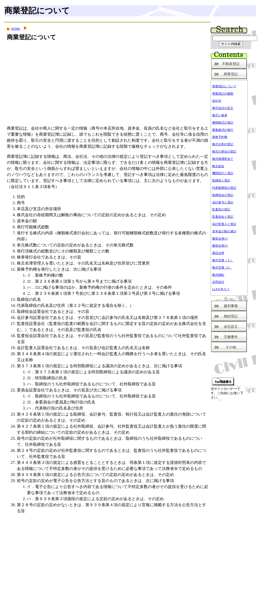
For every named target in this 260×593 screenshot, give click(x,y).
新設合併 (218, 253)
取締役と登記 (221, 180)
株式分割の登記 (222, 144)
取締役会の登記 (222, 195)
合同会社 (218, 282)
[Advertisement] (107, 86)
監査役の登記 (221, 209)
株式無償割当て (222, 159)
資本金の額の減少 (224, 231)
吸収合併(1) (220, 238)
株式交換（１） (222, 260)
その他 (231, 347)
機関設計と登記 (222, 173)
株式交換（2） (222, 267)
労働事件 (231, 337)
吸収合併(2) (220, 245)
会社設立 (231, 326)
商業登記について (224, 86)
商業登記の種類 (222, 93)
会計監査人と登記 (224, 224)
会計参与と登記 (222, 202)
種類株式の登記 (222, 122)
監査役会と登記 (222, 216)
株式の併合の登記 (224, 151)
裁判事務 (231, 306)
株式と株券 (219, 115)
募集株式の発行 (222, 130)
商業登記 (231, 74)
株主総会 (218, 166)
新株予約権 (219, 137)
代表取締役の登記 (224, 188)
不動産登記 (231, 64)
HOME (13, 28)
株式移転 (218, 275)
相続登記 (231, 316)
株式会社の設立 (222, 108)
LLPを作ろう (221, 289)
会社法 (216, 100)
